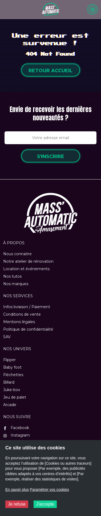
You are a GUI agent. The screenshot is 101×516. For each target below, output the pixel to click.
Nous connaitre (17, 253)
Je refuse (17, 504)
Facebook (16, 427)
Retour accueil (50, 71)
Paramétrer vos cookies (49, 489)
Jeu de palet (14, 397)
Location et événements (26, 268)
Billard (8, 382)
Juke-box (11, 389)
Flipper (9, 359)
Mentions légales (19, 321)
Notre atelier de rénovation (28, 261)
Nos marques (15, 283)
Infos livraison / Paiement (26, 306)
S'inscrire (50, 156)
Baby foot (12, 367)
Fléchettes (13, 374)
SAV (7, 336)
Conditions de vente (22, 314)
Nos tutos (12, 276)
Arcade (9, 404)
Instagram (16, 435)
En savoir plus (17, 489)
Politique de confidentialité (28, 329)
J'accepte (45, 504)
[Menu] (92, 9)
